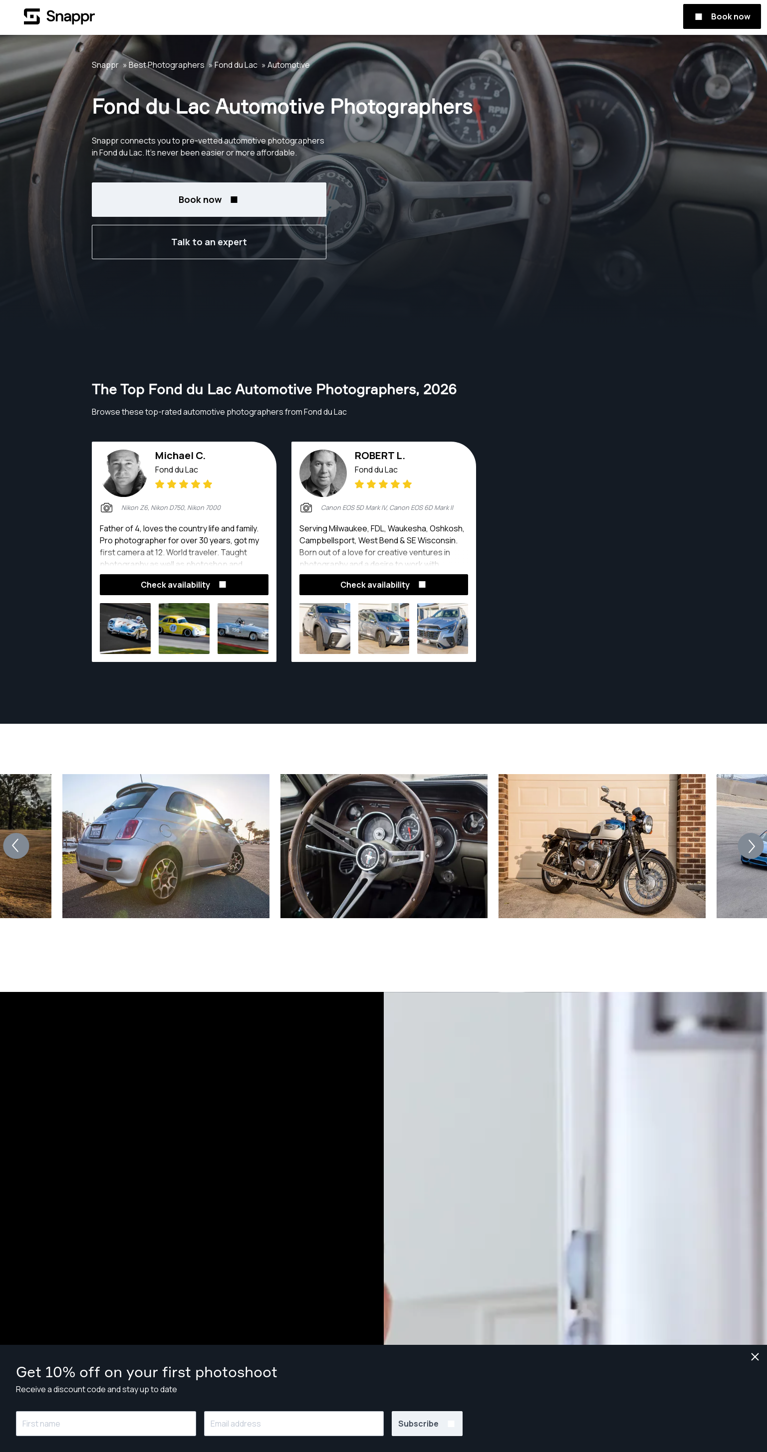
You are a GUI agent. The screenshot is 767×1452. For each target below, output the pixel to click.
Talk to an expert (209, 242)
